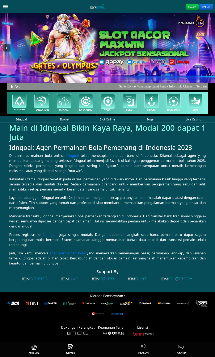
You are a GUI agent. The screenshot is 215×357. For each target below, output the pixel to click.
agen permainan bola (67, 253)
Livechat (181, 349)
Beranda (34, 349)
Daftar (206, 6)
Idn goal (50, 234)
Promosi (143, 349)
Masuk (192, 6)
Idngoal (73, 155)
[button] (6, 48)
